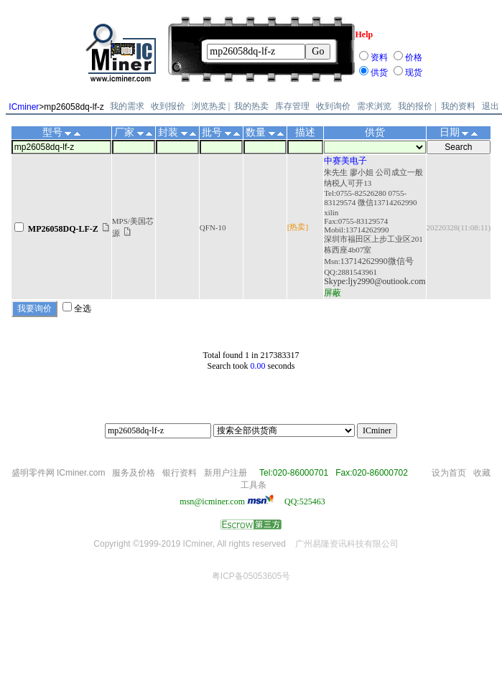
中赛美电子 (345, 161)
